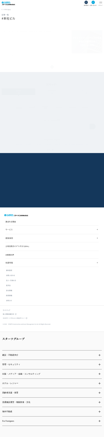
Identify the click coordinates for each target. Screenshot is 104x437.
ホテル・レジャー (10, 383)
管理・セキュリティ (11, 364)
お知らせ (9, 300)
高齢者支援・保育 (10, 393)
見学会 (8, 285)
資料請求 (9, 270)
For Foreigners (8, 421)
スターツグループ (13, 339)
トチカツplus (7, 9)
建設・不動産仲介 (10, 355)
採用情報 (9, 295)
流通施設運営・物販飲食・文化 (16, 402)
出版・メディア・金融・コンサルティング (21, 374)
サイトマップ (6, 310)
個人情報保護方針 (8, 314)
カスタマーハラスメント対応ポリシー (14, 318)
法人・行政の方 (11, 280)
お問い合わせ (10, 275)
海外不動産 (7, 411)
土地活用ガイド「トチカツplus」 (17, 246)
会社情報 (9, 290)
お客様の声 (9, 255)
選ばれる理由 (10, 222)
